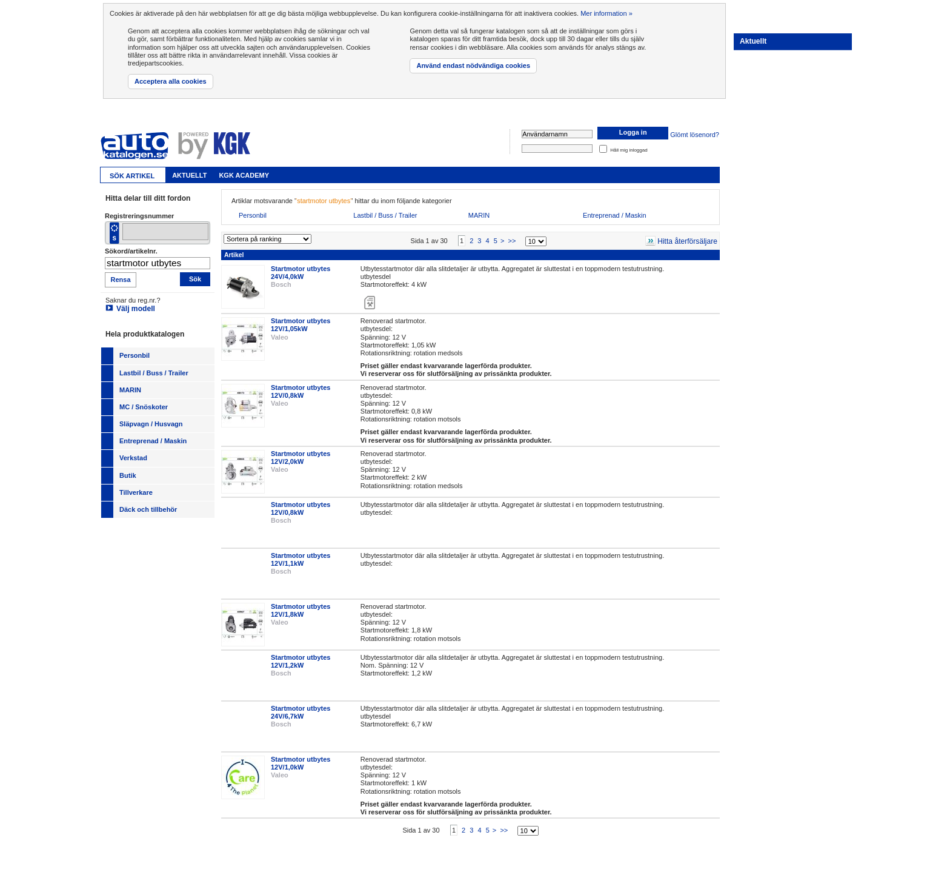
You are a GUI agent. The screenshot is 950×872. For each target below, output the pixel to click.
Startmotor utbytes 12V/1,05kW (300, 324)
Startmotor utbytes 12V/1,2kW (300, 661)
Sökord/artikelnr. (131, 251)
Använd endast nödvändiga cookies (473, 65)
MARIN (479, 215)
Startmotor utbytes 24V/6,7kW (300, 712)
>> (512, 240)
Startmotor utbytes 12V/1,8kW (300, 610)
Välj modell (135, 308)
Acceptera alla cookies (171, 81)
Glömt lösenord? (694, 135)
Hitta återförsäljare (687, 241)
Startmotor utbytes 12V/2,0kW (300, 457)
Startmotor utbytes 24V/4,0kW (300, 272)
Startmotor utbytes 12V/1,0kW (300, 763)
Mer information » (606, 13)
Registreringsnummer (139, 216)
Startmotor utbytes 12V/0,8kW (300, 391)
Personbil (253, 215)
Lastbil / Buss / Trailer (385, 215)
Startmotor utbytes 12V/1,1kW (300, 559)
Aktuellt (189, 175)
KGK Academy (244, 175)
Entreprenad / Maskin (614, 215)
